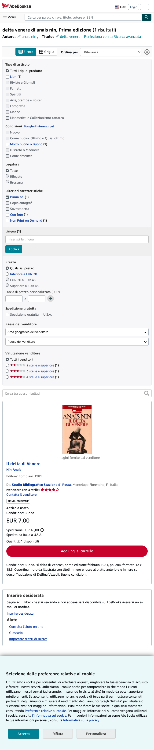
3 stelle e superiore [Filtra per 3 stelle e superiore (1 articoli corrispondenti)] (34, 371)
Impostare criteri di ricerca (28, 639)
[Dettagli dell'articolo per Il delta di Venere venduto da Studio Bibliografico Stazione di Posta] (77, 429)
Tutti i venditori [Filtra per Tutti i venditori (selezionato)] (22, 359)
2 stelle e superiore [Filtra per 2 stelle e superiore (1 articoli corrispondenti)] (34, 365)
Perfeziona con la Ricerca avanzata (112, 36)
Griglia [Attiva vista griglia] (46, 52)
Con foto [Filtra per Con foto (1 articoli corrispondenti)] (16, 214)
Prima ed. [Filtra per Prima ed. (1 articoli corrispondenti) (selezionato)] (17, 197)
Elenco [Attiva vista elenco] (25, 52)
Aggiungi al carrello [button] (77, 551)
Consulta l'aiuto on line (26, 626)
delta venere (70, 36)
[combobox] (83, 17)
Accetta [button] (24, 733)
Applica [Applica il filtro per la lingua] (13, 249)
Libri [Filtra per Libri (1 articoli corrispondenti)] (13, 76)
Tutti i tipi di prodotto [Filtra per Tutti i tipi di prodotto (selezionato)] (24, 71)
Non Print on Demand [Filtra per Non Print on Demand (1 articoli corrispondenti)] (26, 220)
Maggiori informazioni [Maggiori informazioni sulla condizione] (39, 126)
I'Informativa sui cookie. (49, 715)
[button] (146, 393)
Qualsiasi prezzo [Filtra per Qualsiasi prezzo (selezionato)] (20, 268)
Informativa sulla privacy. (81, 720)
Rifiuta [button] (58, 733)
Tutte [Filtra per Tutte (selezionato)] (11, 171)
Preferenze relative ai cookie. (45, 711)
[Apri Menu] (10, 17)
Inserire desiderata (20, 613)
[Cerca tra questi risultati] (77, 393)
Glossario (16, 633)
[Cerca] (146, 17)
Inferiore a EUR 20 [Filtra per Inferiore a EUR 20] (21, 274)
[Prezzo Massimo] (36, 298)
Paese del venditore (21, 341)
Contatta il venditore (21, 494)
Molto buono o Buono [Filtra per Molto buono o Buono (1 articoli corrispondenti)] (26, 144)
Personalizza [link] (96, 733)
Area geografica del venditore (27, 332)
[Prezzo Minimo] (14, 298)
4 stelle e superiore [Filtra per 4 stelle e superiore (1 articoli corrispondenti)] (34, 377)
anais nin (29, 36)
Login (133, 7)
